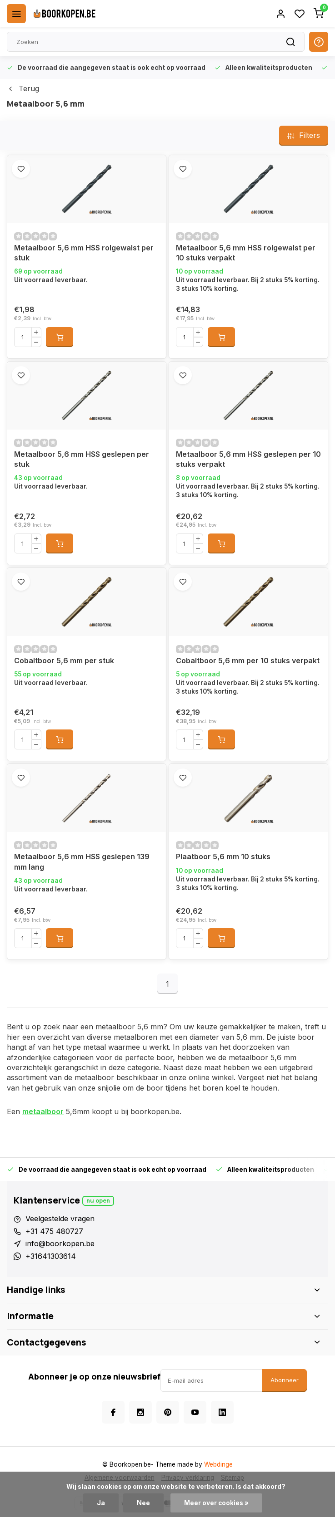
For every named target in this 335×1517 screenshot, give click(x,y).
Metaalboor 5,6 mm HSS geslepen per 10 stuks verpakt (248, 459)
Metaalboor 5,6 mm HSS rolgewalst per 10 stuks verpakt (245, 252)
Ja (101, 1503)
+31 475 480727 (54, 1231)
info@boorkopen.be (60, 1243)
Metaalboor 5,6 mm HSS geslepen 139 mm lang (82, 861)
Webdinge (218, 1464)
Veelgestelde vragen (60, 1218)
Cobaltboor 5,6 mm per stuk (64, 660)
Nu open (98, 1200)
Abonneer (284, 1380)
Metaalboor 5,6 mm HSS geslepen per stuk (81, 459)
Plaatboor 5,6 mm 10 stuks (223, 856)
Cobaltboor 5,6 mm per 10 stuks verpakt (248, 660)
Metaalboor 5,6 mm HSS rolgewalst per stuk (84, 252)
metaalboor (43, 1111)
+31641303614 (50, 1256)
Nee (143, 1503)
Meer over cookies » (216, 1503)
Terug (23, 88)
